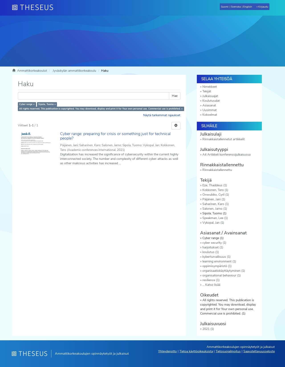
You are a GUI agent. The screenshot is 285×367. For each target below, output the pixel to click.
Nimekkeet (209, 87)
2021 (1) (208, 329)
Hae (174, 96)
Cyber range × (27, 104)
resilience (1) (211, 280)
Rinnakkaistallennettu (217, 170)
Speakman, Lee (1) (215, 218)
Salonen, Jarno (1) (214, 209)
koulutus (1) (210, 252)
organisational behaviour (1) (221, 275)
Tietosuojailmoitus (228, 351)
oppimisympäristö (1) (217, 266)
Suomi (224, 6)
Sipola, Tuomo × (47, 104)
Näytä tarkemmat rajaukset (161, 115)
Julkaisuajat (210, 96)
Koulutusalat (211, 101)
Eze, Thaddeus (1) (214, 185)
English (247, 6)
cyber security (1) (214, 243)
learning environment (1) (219, 261)
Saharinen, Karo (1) (215, 204)
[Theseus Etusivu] (34, 8)
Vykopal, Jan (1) (213, 223)
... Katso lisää (211, 285)
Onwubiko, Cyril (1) (215, 195)
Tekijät (206, 91)
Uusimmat (209, 110)
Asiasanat (209, 105)
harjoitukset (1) (212, 247)
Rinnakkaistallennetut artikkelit (223, 139)
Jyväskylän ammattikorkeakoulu (74, 71)
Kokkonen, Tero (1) (215, 190)
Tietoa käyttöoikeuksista (196, 351)
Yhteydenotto (167, 351)
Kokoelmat (209, 115)
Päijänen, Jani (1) (213, 199)
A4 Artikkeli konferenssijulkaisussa (226, 154)
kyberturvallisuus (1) (216, 257)
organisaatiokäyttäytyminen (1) (223, 271)
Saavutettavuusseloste (259, 351)
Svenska (236, 6)
